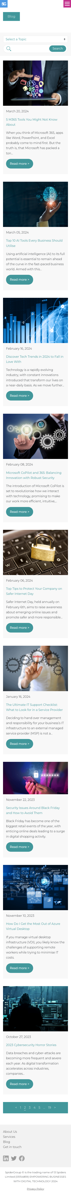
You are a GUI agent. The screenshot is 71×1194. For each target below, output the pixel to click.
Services (9, 1137)
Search (57, 48)
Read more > (19, 163)
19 (49, 1107)
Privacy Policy (35, 1188)
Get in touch (12, 1147)
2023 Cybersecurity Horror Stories (31, 1045)
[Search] (30, 48)
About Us (10, 1131)
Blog (6, 1142)
